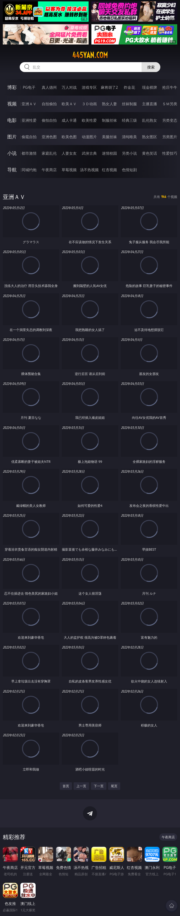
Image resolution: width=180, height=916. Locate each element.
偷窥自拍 (29, 136)
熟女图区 (149, 136)
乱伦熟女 (149, 120)
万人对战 (69, 87)
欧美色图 (69, 136)
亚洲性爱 (29, 120)
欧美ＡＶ (69, 103)
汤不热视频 (89, 169)
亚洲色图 (49, 136)
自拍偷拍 (49, 103)
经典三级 (129, 120)
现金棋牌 (149, 87)
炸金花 (129, 87)
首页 (66, 786)
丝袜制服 (129, 103)
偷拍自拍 (49, 120)
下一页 (99, 786)
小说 (12, 153)
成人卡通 (69, 120)
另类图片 (169, 136)
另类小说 (129, 153)
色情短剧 (129, 169)
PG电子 (29, 87)
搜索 (151, 67)
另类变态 (169, 120)
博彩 (12, 87)
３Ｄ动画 (89, 103)
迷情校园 (109, 153)
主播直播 (149, 103)
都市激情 (29, 153)
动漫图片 (89, 136)
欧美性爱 (89, 120)
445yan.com (90, 55)
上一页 (81, 786)
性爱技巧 (169, 153)
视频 (12, 104)
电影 (12, 120)
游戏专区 (89, 87)
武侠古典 (89, 153)
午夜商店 (49, 169)
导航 (12, 169)
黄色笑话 (149, 153)
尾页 (114, 786)
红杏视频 (109, 169)
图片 (12, 136)
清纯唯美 (129, 136)
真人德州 (49, 87)
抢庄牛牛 (169, 87)
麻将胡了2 (109, 87)
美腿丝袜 (109, 136)
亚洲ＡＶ (29, 103)
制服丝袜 (109, 120)
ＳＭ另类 (169, 103)
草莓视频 (69, 169)
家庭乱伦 (49, 153)
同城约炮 (29, 169)
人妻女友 (69, 153)
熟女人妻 (109, 103)
